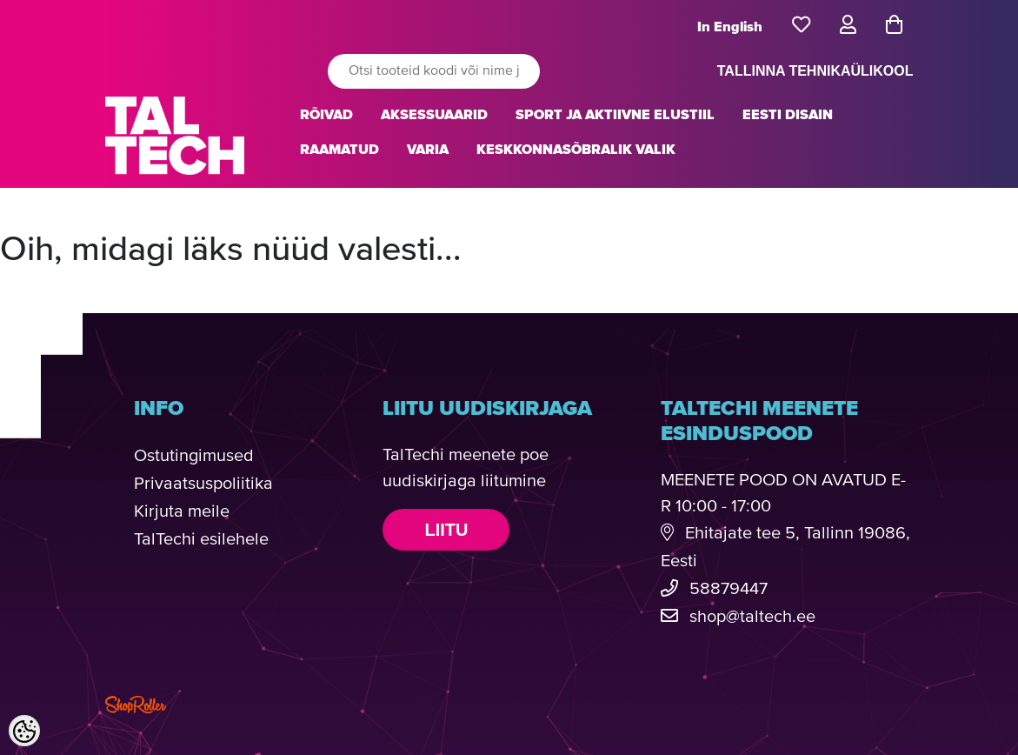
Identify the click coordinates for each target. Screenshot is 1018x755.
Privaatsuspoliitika (203, 484)
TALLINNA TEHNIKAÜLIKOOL (815, 70)
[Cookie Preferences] (24, 730)
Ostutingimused (194, 456)
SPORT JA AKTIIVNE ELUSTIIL (615, 115)
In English (729, 27)
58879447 (728, 589)
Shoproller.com (135, 704)
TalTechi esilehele (201, 540)
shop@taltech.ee (752, 617)
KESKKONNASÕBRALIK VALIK (575, 150)
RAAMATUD (339, 150)
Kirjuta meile (182, 512)
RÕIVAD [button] (326, 115)
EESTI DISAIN (787, 115)
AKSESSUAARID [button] (434, 115)
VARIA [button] (428, 150)
